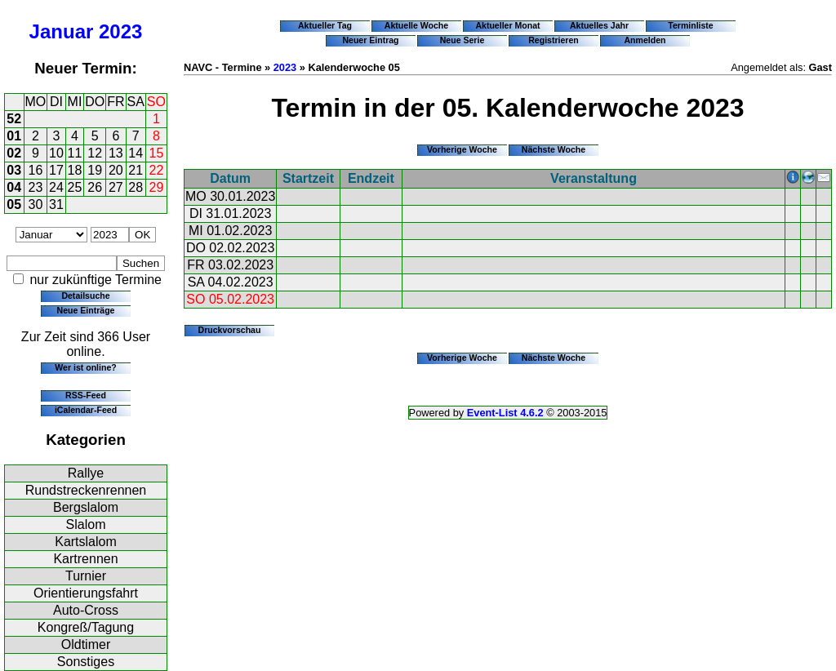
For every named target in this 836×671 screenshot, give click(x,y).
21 (135, 170)
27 (116, 187)
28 (135, 187)
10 (56, 153)
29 (156, 187)
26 (94, 187)
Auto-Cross (85, 610)
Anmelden (645, 40)
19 (94, 170)
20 (116, 170)
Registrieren (553, 40)
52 (14, 119)
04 (14, 187)
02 (14, 153)
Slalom (86, 524)
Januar (61, 31)
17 (56, 170)
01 (14, 136)
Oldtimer (85, 644)
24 (56, 187)
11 (75, 153)
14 (135, 153)
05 (14, 204)
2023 (120, 31)
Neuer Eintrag (370, 40)
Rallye (86, 473)
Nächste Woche (553, 149)
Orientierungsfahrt (85, 593)
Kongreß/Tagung (86, 627)
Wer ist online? (85, 367)
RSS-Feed (85, 395)
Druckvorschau (229, 330)
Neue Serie (462, 40)
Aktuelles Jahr (599, 25)
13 (116, 153)
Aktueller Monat (507, 25)
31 (56, 204)
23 (36, 187)
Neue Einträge (86, 310)
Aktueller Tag (325, 25)
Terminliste (690, 25)
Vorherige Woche (462, 149)
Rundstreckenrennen (86, 490)
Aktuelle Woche (416, 25)
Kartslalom (86, 542)
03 (14, 170)
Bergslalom (85, 507)
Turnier (85, 576)
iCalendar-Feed (86, 410)
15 (156, 153)
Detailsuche (85, 295)
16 (36, 170)
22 (156, 170)
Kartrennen (85, 559)
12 (94, 153)
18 (75, 170)
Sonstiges (85, 662)
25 (75, 187)
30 (36, 204)
